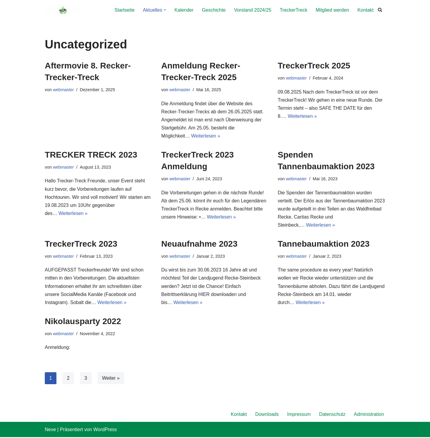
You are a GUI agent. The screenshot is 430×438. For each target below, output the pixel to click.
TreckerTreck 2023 (81, 244)
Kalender (183, 10)
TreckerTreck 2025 (314, 65)
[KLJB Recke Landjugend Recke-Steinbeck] (63, 9)
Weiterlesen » (205, 136)
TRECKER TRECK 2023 (91, 155)
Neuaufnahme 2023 (199, 244)
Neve (50, 430)
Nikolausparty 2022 (83, 321)
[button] (164, 10)
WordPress (105, 430)
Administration (369, 415)
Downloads (266, 415)
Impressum (299, 415)
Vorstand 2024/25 (252, 10)
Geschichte (213, 10)
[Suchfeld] (380, 10)
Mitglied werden (332, 10)
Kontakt (365, 10)
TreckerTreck (293, 10)
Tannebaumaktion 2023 (324, 244)
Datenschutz (332, 415)
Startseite (124, 10)
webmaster (63, 89)
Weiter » (111, 378)
